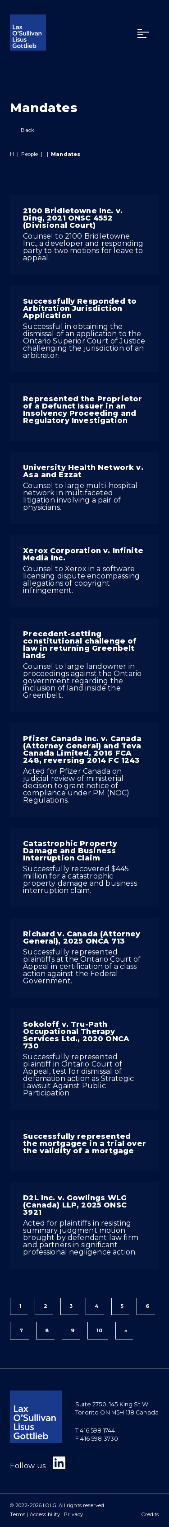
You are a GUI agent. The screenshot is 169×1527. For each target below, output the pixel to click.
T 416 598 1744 (95, 1430)
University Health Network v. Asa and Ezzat (83, 471)
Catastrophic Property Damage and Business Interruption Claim (70, 850)
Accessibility (45, 1514)
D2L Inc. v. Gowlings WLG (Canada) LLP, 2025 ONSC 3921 (75, 1205)
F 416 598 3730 (96, 1438)
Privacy (73, 1514)
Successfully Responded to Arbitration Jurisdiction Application (80, 308)
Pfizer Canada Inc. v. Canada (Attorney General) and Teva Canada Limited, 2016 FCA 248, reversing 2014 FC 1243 (82, 749)
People (29, 154)
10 (99, 1330)
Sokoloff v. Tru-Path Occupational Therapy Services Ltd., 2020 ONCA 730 (76, 1035)
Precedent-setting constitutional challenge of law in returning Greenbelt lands (80, 645)
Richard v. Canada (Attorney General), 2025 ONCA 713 (81, 937)
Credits (150, 1514)
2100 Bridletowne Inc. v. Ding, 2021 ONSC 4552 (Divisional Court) (73, 218)
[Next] (124, 1330)
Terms (17, 1514)
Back (22, 130)
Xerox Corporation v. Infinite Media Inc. (83, 554)
